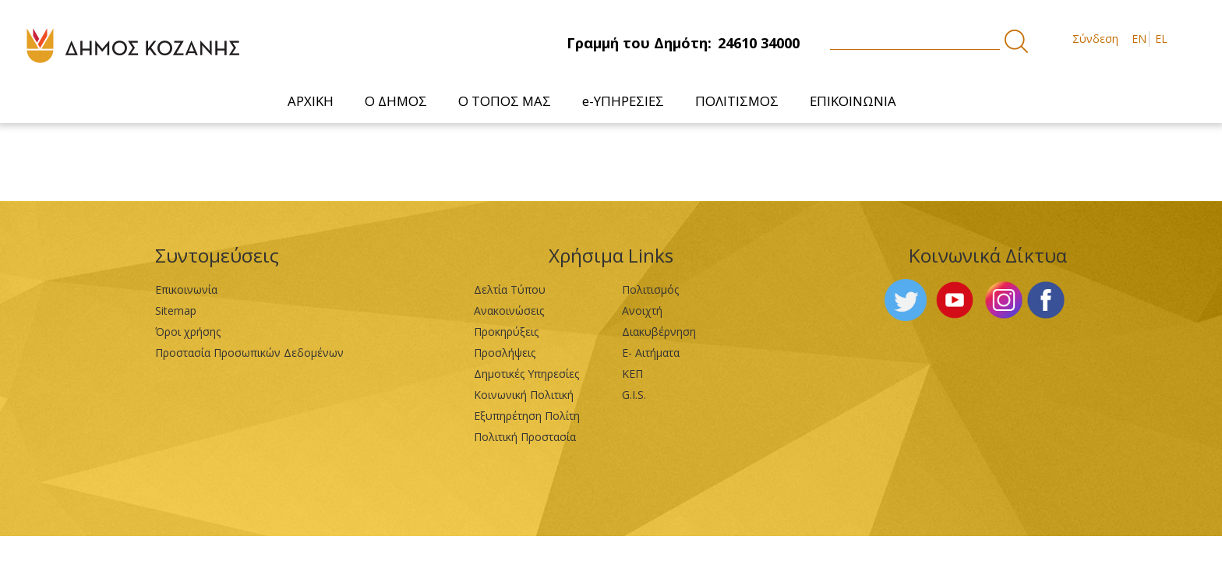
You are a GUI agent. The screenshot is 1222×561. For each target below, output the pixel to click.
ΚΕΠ (632, 373)
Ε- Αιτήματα (651, 352)
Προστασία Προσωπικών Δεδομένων (249, 352)
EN (1139, 38)
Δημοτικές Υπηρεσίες (526, 373)
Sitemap (175, 310)
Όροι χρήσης (188, 331)
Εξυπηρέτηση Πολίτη (527, 415)
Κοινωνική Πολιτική (524, 394)
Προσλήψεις (504, 352)
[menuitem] (310, 100)
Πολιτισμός (650, 289)
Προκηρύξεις (506, 331)
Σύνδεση (1095, 38)
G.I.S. (634, 394)
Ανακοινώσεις (509, 310)
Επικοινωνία (186, 289)
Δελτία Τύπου (510, 289)
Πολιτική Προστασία (525, 436)
